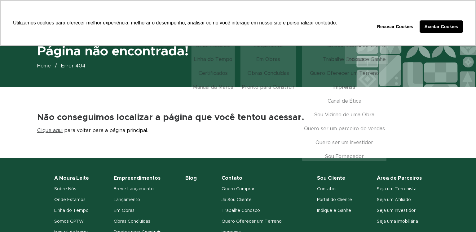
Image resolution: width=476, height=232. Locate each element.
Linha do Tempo (71, 210)
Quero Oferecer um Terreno (252, 221)
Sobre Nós (65, 189)
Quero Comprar (238, 189)
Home (44, 65)
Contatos (327, 189)
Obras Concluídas (132, 221)
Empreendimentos (137, 178)
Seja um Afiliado (394, 200)
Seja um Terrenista (396, 189)
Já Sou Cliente (237, 200)
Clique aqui (50, 130)
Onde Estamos (70, 200)
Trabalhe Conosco (241, 210)
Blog (191, 178)
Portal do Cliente (334, 200)
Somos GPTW (69, 221)
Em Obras (124, 210)
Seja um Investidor (396, 210)
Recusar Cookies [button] (395, 26)
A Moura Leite (71, 178)
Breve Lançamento (134, 189)
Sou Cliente (331, 178)
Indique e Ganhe (334, 210)
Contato (232, 178)
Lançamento (127, 200)
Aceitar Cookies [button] (441, 26)
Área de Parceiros (399, 178)
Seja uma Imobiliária (397, 221)
